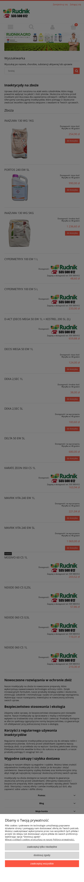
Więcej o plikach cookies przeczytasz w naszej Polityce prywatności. (40, 839)
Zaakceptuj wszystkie (42, 863)
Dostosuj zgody (42, 855)
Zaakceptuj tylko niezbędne (42, 846)
